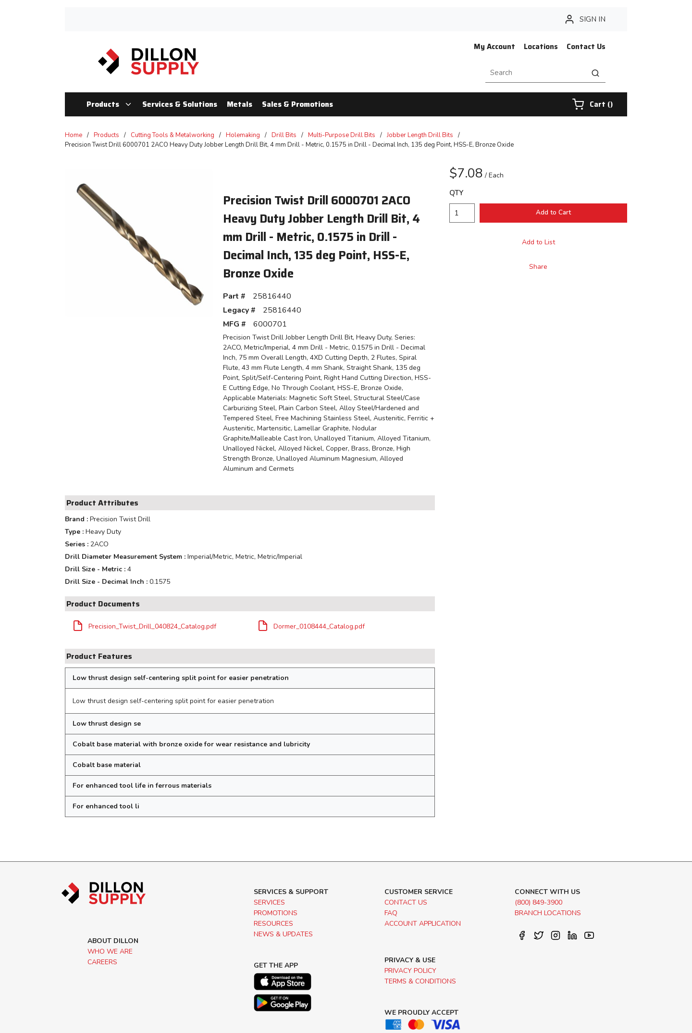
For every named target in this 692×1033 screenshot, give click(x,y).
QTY (456, 193)
